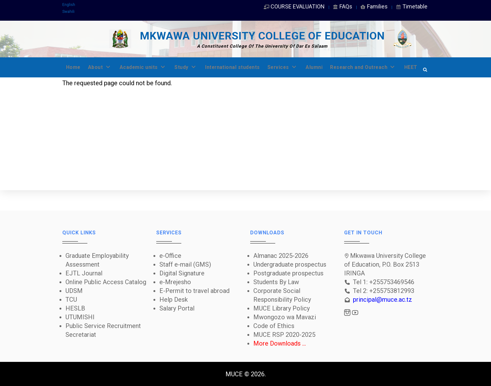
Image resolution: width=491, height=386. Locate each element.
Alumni (324, 67)
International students (239, 67)
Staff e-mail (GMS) (185, 264)
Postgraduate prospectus (288, 273)
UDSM (74, 291)
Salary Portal (176, 308)
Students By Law (276, 282)
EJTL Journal (83, 273)
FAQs (342, 6)
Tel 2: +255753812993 (383, 291)
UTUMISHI (80, 317)
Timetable (411, 6)
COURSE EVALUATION (294, 6)
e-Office (170, 255)
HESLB (75, 308)
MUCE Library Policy (281, 308)
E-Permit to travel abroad (194, 291)
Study (190, 67)
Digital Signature (181, 273)
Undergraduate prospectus (289, 264)
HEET (73, 87)
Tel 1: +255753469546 (383, 282)
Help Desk (173, 299)
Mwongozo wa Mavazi (284, 317)
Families (374, 6)
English (68, 5)
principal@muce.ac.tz (382, 299)
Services (292, 67)
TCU (71, 299)
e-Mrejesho (175, 282)
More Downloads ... (279, 343)
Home (73, 67)
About (101, 67)
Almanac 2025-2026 (280, 255)
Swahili (68, 11)
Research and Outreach (376, 67)
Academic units (146, 67)
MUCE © (237, 374)
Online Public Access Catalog (105, 282)
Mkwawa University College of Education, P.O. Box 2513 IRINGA (385, 264)
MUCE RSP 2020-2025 (284, 334)
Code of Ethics (273, 326)
